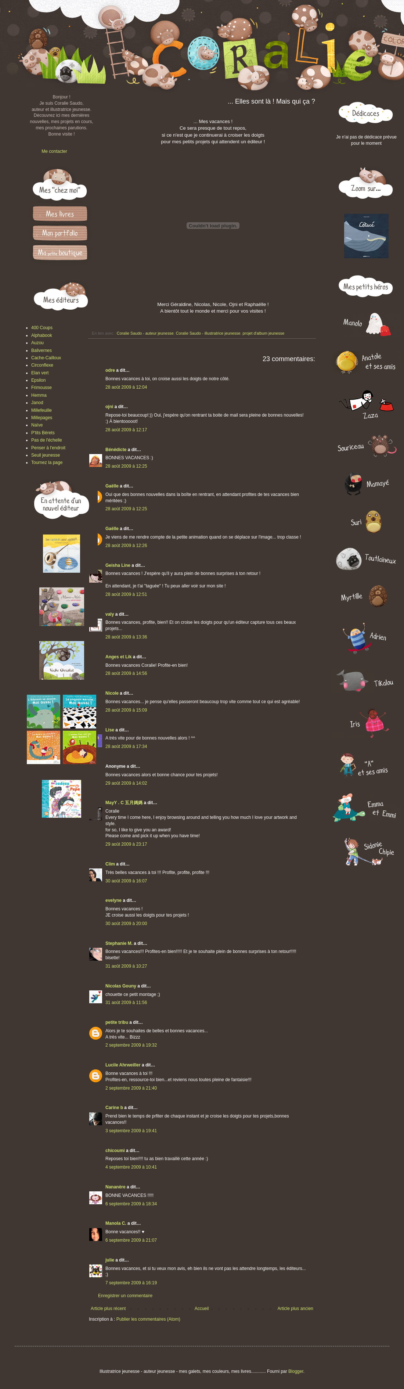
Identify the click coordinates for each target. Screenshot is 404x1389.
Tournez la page (46, 462)
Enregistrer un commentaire (125, 1295)
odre (110, 370)
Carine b (114, 1107)
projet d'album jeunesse (264, 333)
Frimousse (41, 387)
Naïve (37, 425)
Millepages (41, 417)
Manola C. (115, 1223)
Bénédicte (115, 449)
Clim (110, 864)
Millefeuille (41, 410)
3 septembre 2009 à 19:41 (131, 1130)
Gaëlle (112, 486)
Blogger (295, 1371)
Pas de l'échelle (46, 440)
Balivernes (41, 350)
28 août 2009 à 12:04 (126, 387)
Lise (109, 730)
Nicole (112, 693)
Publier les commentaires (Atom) (148, 1319)
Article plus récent (108, 1308)
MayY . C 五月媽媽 (124, 802)
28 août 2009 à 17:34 (126, 746)
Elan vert (39, 372)
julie (109, 1260)
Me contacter (54, 151)
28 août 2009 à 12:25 (126, 466)
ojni (109, 406)
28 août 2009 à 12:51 (126, 594)
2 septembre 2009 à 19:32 (131, 1045)
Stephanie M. (119, 943)
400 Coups (42, 327)
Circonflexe (42, 365)
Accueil (202, 1308)
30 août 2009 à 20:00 (126, 923)
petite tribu (116, 1022)
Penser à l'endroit (48, 447)
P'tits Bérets (43, 432)
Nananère (115, 1187)
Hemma (39, 395)
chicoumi (115, 1150)
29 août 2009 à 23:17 (126, 844)
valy (109, 614)
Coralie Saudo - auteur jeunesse (145, 333)
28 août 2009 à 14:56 (126, 673)
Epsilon (38, 380)
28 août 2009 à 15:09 (126, 710)
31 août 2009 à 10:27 (126, 966)
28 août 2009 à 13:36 (126, 637)
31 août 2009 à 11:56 (126, 1002)
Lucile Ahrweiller (123, 1065)
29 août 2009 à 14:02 (126, 783)
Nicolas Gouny (120, 986)
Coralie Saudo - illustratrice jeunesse (208, 333)
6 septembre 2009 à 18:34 (131, 1203)
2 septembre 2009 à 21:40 (131, 1088)
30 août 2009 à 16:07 (126, 881)
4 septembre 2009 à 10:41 (131, 1167)
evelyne (113, 900)
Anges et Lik (118, 656)
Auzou (37, 342)
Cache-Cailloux (46, 357)
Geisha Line (117, 565)
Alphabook (41, 335)
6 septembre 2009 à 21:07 (131, 1240)
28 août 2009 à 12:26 (126, 545)
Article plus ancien (295, 1308)
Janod (37, 402)
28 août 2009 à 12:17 (126, 429)
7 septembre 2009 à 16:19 (131, 1282)
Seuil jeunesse (45, 455)
